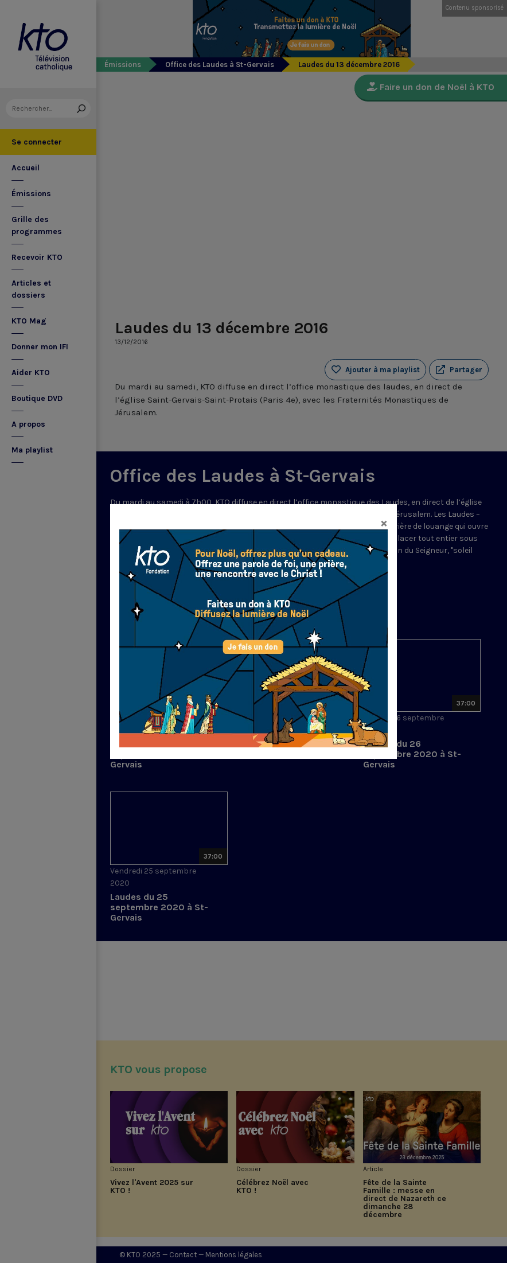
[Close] (384, 522)
